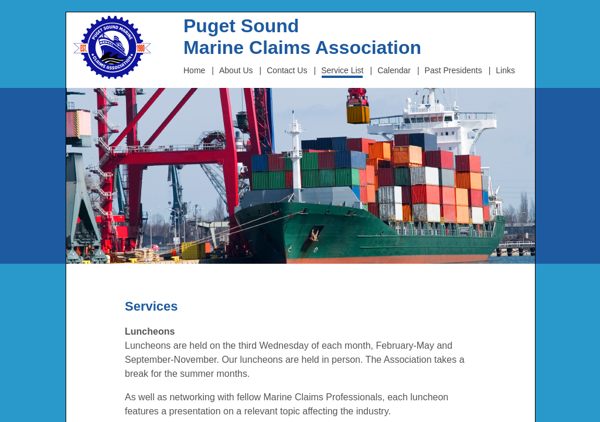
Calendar (394, 70)
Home (194, 70)
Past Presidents (453, 70)
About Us (236, 70)
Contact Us (287, 70)
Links (505, 70)
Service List (342, 70)
